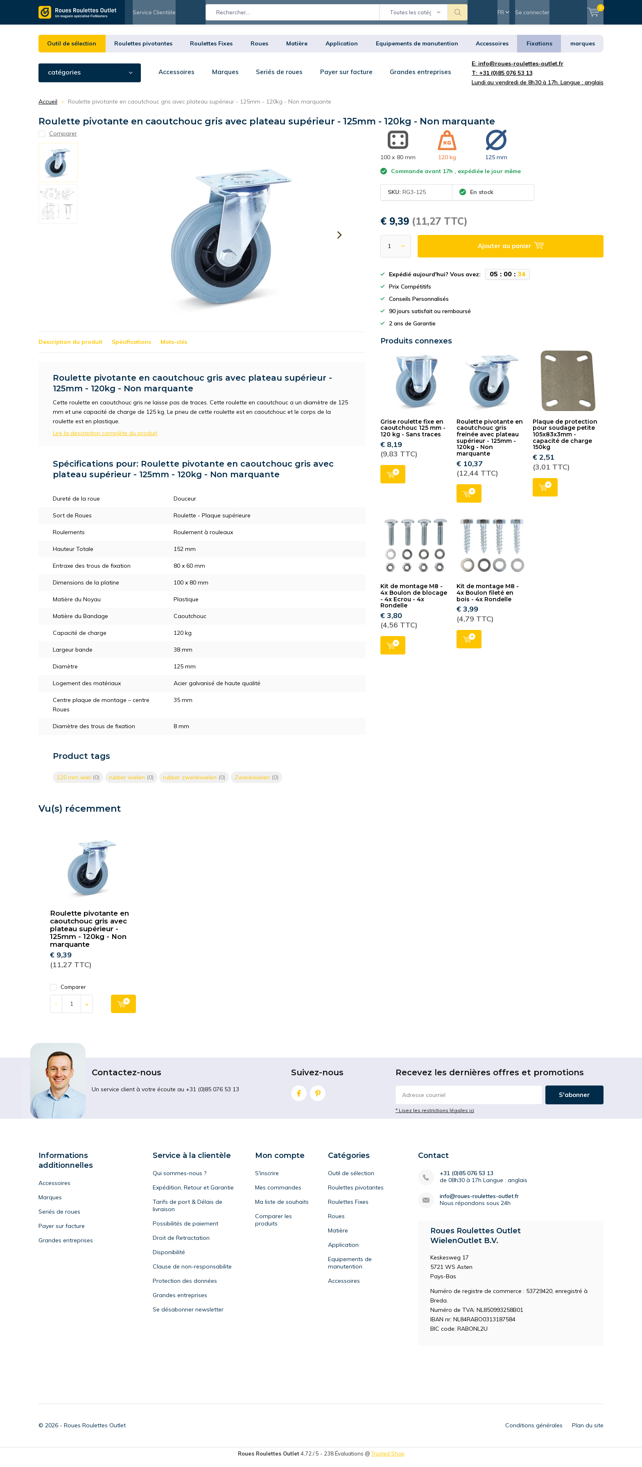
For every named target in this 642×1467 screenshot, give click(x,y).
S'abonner (574, 1100)
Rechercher (458, 12)
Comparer (68, 993)
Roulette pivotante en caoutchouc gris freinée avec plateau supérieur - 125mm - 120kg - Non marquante (490, 443)
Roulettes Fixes (211, 49)
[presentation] (339, 241)
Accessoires (492, 49)
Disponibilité (169, 1258)
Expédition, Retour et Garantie (193, 1193)
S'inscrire (267, 1179)
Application (342, 49)
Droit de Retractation (181, 1244)
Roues (259, 49)
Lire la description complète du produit (105, 439)
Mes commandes (278, 1193)
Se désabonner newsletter (188, 1315)
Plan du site (588, 1431)
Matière (296, 49)
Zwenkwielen (256, 783)
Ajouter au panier (392, 479)
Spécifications (131, 348)
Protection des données (185, 1287)
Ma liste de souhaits (282, 1208)
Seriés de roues (281, 78)
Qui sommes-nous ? (179, 1179)
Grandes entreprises (425, 78)
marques (582, 49)
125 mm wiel (78, 783)
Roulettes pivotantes (143, 49)
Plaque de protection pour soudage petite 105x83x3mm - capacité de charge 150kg (565, 440)
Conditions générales (534, 1431)
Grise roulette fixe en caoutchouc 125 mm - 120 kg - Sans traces (412, 434)
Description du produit (70, 348)
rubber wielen (131, 783)
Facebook (299, 1097)
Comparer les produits (273, 1226)
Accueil (47, 107)
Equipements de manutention (417, 49)
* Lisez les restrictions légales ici (435, 1116)
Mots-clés (173, 348)
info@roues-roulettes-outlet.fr (479, 1202)
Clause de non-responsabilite (192, 1272)
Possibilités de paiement (185, 1229)
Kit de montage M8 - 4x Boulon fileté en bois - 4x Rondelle (488, 599)
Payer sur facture (349, 78)
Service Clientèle (154, 12)
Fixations (539, 49)
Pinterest (318, 1097)
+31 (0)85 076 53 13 (466, 1179)
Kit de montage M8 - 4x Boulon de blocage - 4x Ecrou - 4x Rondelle (413, 602)
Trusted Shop (388, 1459)
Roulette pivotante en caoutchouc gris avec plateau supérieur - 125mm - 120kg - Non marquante (89, 935)
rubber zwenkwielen (194, 783)
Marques (227, 78)
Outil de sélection (71, 49)
